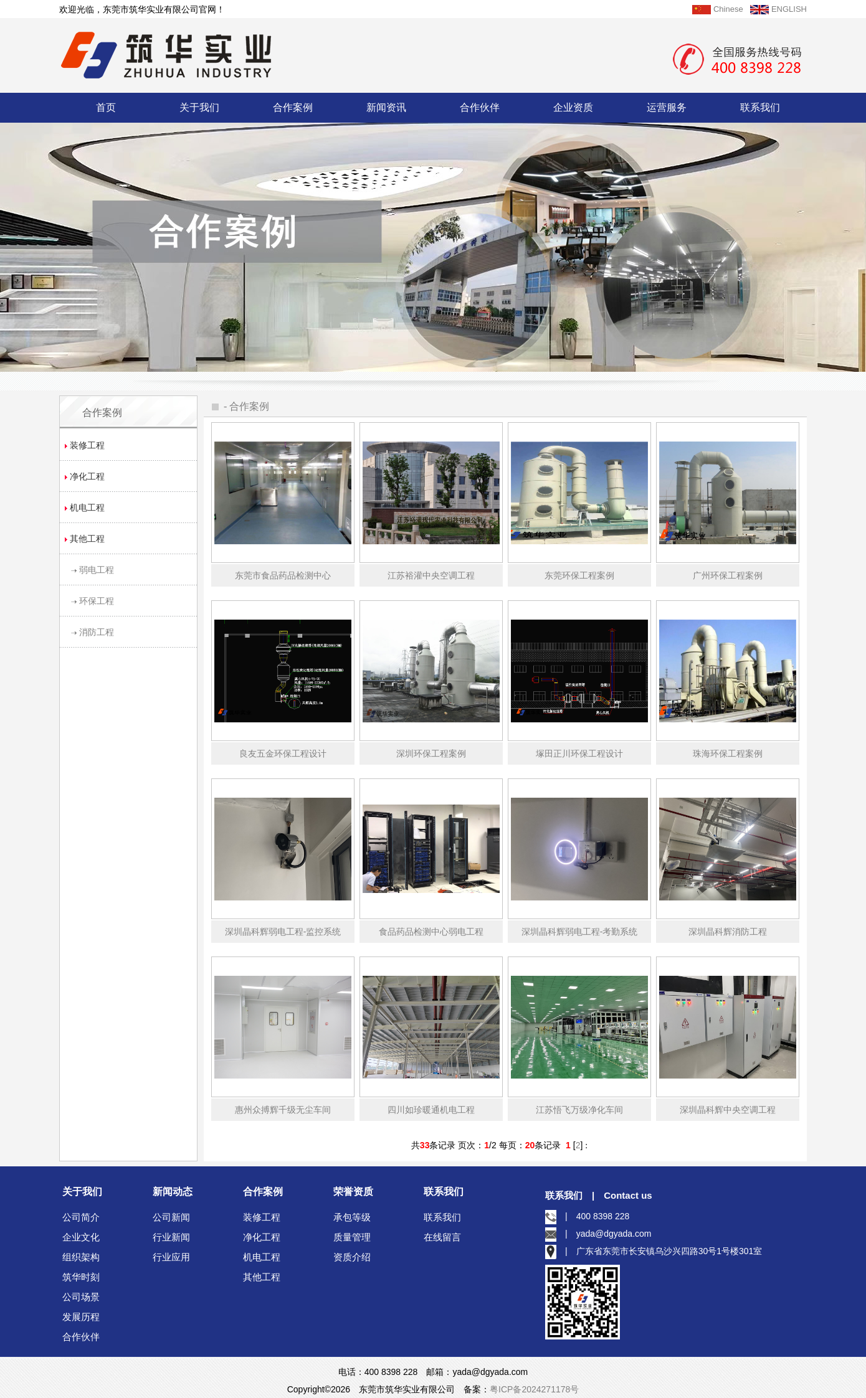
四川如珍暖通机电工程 (431, 1110)
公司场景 (81, 1297)
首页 (106, 107)
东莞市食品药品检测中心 (283, 575)
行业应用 (171, 1257)
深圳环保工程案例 (431, 753)
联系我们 (760, 107)
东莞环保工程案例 (579, 575)
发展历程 (81, 1316)
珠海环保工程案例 (728, 753)
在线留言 (442, 1237)
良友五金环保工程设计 (282, 753)
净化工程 (261, 1237)
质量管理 (352, 1237)
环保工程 (96, 601)
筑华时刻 (81, 1277)
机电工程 (261, 1257)
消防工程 (96, 632)
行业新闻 (171, 1237)
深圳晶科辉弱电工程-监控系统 (283, 932)
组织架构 (81, 1257)
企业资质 (573, 107)
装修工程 (261, 1217)
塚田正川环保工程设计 (579, 753)
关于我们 (199, 107)
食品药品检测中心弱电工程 (431, 932)
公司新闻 (171, 1217)
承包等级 (352, 1217)
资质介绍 (352, 1257)
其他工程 (261, 1277)
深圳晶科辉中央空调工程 (728, 1110)
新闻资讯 (386, 107)
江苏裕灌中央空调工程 (431, 575)
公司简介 (81, 1217)
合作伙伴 (480, 107)
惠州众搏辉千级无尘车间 (283, 1110)
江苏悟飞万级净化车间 (579, 1110)
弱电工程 (96, 570)
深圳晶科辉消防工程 (727, 932)
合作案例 (293, 107)
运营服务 (667, 107)
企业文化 (81, 1237)
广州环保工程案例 (728, 575)
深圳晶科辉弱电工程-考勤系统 (579, 932)
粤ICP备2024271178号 (534, 1389)
